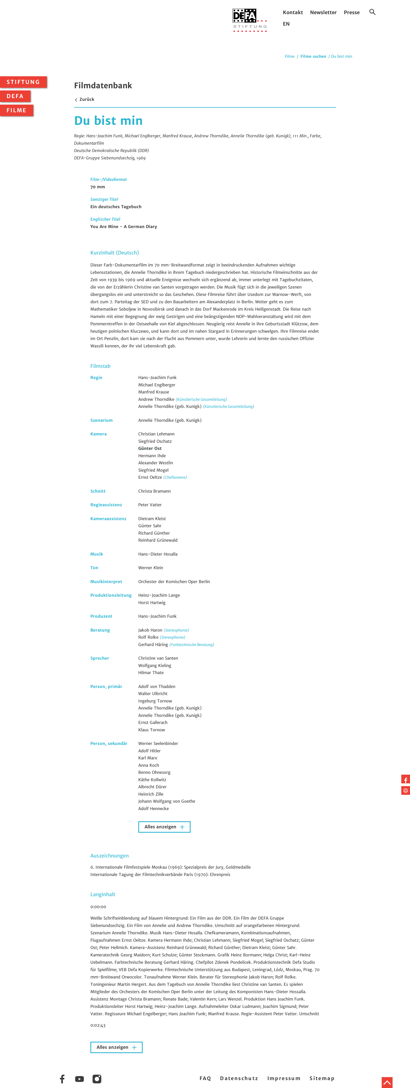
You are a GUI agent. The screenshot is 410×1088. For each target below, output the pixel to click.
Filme (17, 110)
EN (286, 24)
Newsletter (323, 12)
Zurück (84, 99)
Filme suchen (313, 56)
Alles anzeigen (161, 827)
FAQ (205, 1078)
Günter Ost (150, 448)
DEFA (15, 96)
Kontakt (293, 12)
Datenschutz (239, 1078)
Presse (352, 12)
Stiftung (23, 82)
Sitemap (322, 1078)
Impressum (284, 1078)
